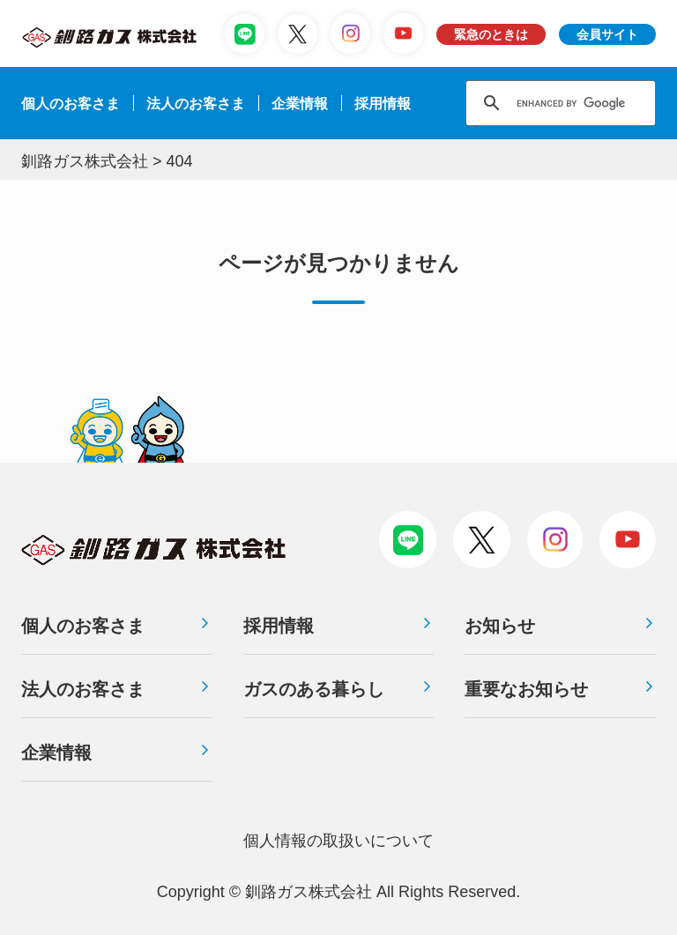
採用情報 (278, 625)
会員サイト (607, 34)
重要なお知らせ (526, 689)
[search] (584, 103)
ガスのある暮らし (313, 689)
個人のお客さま (70, 103)
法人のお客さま (83, 689)
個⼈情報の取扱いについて (338, 841)
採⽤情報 (382, 103)
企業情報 (300, 103)
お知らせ (500, 625)
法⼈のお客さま (195, 103)
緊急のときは (491, 34)
